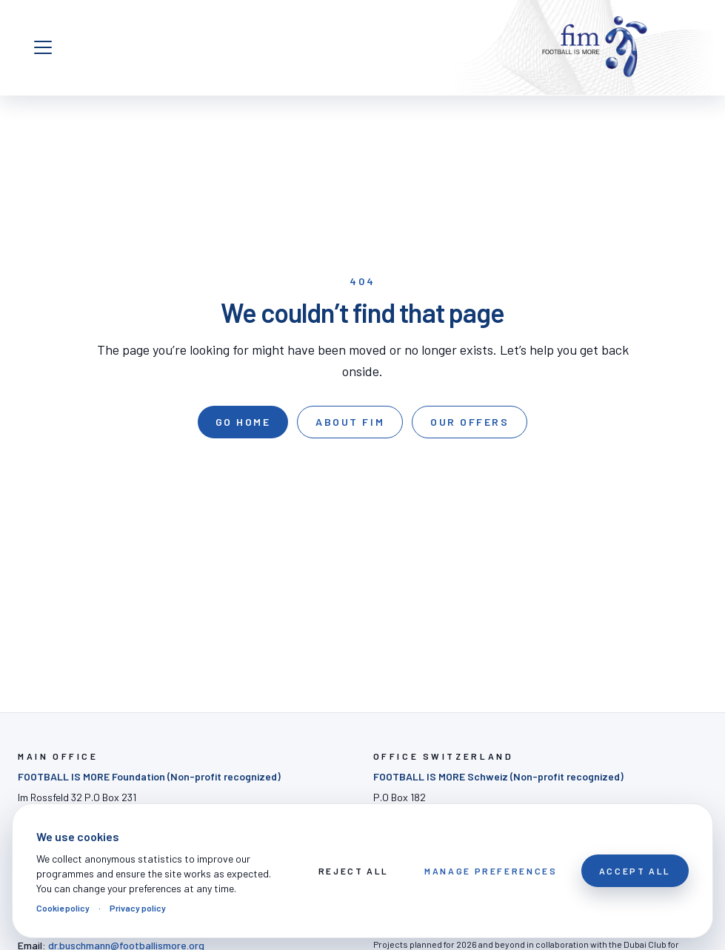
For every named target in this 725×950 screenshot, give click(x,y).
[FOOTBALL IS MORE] (594, 47)
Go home (243, 421)
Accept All (635, 871)
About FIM (349, 421)
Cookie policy (63, 908)
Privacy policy (138, 908)
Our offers (469, 421)
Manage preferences (491, 871)
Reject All (353, 871)
